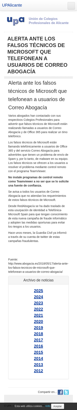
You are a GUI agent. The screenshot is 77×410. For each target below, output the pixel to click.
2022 (38, 309)
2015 (38, 352)
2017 (38, 340)
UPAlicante (12, 5)
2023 (38, 303)
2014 (38, 358)
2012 (38, 371)
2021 (38, 315)
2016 (38, 346)
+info (48, 406)
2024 (38, 297)
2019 (38, 327)
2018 (38, 334)
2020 (38, 321)
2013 (38, 364)
